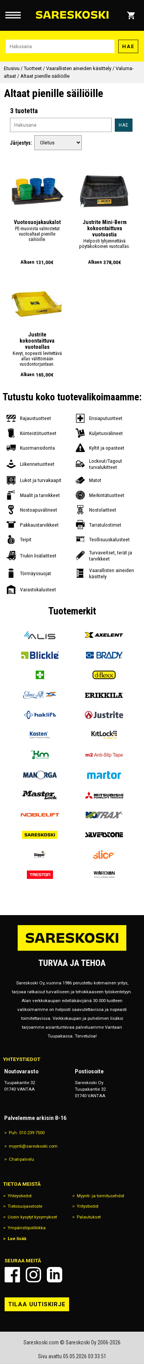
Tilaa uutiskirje (37, 1304)
